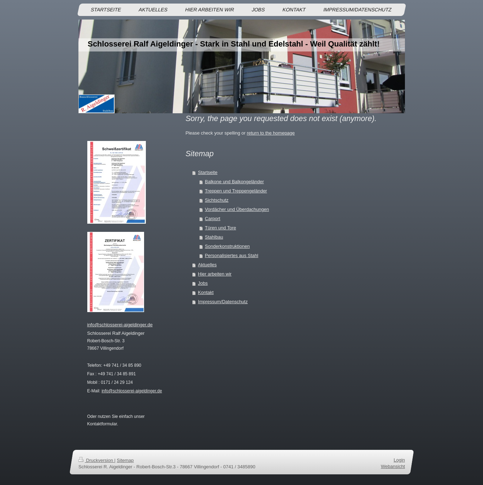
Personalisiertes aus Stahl (231, 255)
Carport (212, 218)
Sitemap (125, 460)
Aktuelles (207, 264)
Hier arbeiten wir (215, 274)
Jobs (203, 283)
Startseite (208, 172)
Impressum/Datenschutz (223, 301)
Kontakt (206, 292)
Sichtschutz (216, 200)
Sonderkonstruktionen (227, 246)
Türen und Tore (220, 227)
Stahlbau (214, 237)
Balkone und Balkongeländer (234, 181)
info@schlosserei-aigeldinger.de (120, 324)
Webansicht (393, 466)
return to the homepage (271, 133)
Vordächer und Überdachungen (237, 209)
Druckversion (96, 460)
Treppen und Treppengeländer (236, 191)
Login (399, 460)
